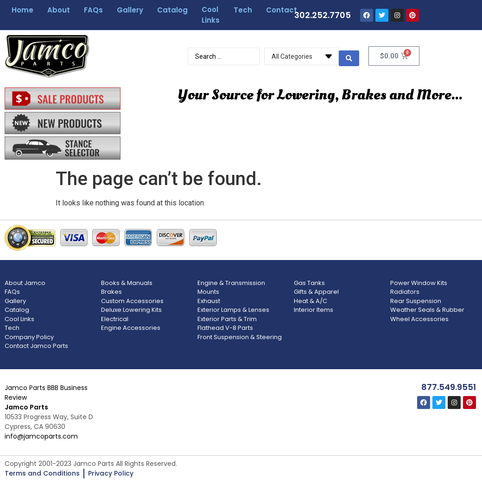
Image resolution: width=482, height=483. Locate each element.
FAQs (93, 10)
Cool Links (211, 15)
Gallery (130, 10)
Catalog (172, 10)
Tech (243, 10)
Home (22, 10)
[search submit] (349, 55)
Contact (281, 10)
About (58, 10)
